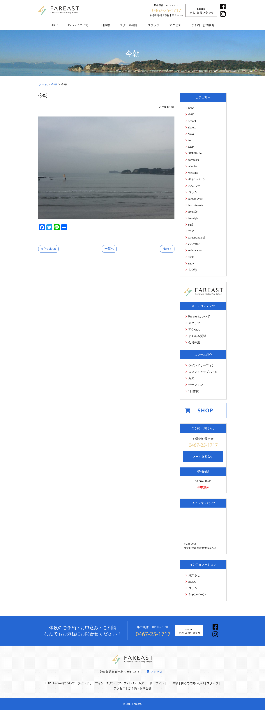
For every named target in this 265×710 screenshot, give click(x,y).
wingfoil (193, 166)
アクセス (175, 25)
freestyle (193, 218)
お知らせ (194, 185)
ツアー (192, 231)
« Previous (48, 248)
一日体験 (104, 25)
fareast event (195, 198)
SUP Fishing (195, 153)
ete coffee (194, 244)
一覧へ (109, 248)
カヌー (192, 378)
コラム (192, 192)
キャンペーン (197, 179)
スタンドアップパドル (203, 371)
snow (191, 263)
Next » (167, 248)
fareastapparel (196, 237)
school (192, 121)
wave (191, 133)
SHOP (54, 25)
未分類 (192, 269)
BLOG (192, 581)
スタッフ (153, 25)
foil (190, 140)
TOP (48, 683)
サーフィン (195, 384)
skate (191, 257)
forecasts (193, 159)
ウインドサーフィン (201, 365)
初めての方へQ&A (192, 683)
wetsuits (193, 172)
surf (190, 224)
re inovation (195, 250)
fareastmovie (196, 205)
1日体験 (193, 391)
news (191, 107)
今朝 (191, 114)
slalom (192, 127)
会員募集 (194, 342)
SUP (191, 146)
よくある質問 (197, 336)
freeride (192, 211)
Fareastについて (78, 25)
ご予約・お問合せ (203, 25)
